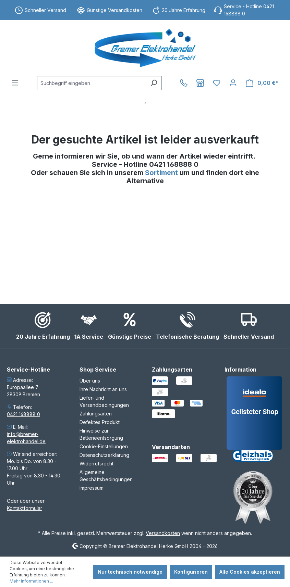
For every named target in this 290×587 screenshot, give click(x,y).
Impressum (92, 488)
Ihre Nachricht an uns (103, 389)
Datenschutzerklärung (104, 455)
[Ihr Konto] (233, 83)
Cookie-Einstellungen (104, 446)
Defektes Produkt (100, 422)
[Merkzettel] (216, 83)
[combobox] (91, 83)
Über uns (90, 381)
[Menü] (15, 83)
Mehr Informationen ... (31, 581)
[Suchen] (154, 83)
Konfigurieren (191, 572)
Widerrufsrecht (96, 463)
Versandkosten (163, 533)
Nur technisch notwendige (130, 572)
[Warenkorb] (262, 83)
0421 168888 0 (23, 414)
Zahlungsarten (96, 413)
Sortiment (162, 172)
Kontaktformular (24, 508)
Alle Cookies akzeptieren (249, 572)
